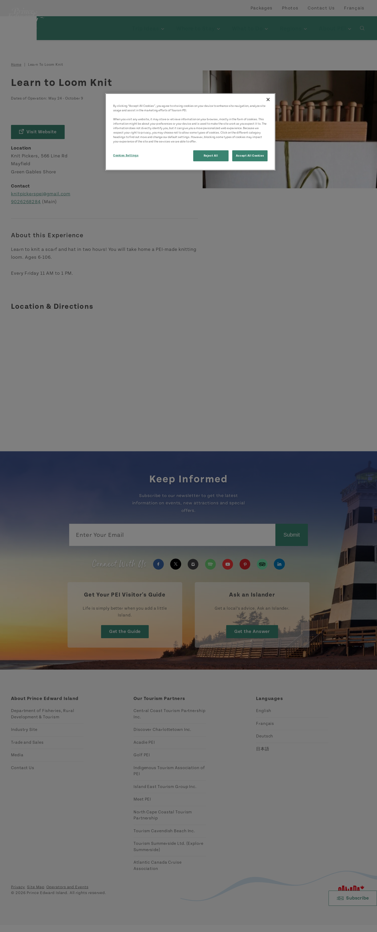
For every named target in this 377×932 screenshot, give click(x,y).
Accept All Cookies (250, 155)
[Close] (268, 99)
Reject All (211, 155)
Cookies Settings (125, 155)
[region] (190, 131)
